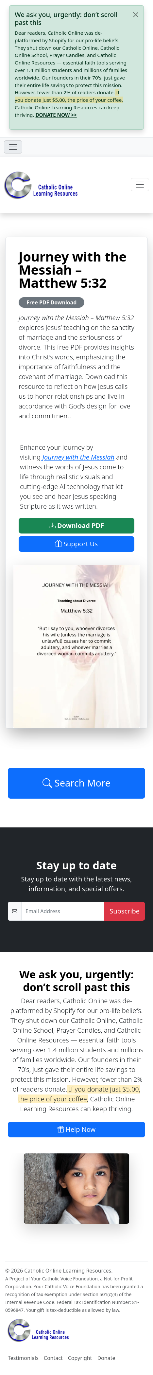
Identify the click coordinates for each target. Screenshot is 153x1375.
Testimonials (23, 1358)
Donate (106, 1358)
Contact (53, 1358)
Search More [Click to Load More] (76, 782)
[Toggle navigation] (13, 147)
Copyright (80, 1358)
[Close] (136, 15)
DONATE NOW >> (55, 115)
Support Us (76, 543)
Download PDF (76, 525)
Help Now (77, 1129)
